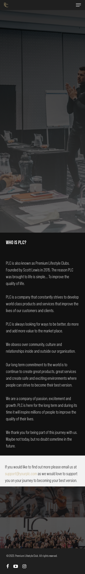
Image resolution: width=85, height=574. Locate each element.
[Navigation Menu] (78, 5)
